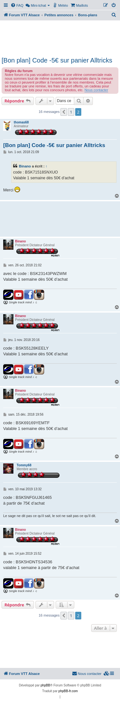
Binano (25, 166)
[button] (63, 112)
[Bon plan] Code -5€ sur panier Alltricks (57, 60)
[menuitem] (17, 5)
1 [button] (71, 112)
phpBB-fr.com (68, 691)
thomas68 (21, 122)
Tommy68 (24, 465)
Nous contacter (96, 90)
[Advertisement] (60, 38)
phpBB (45, 685)
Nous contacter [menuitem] (86, 673)
